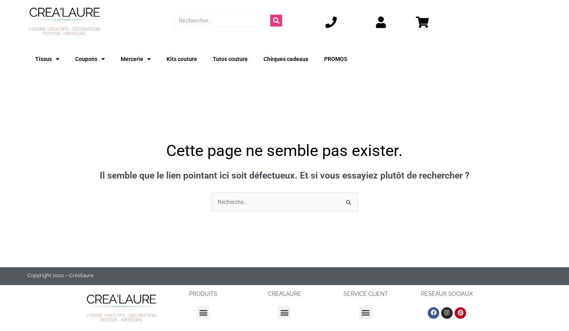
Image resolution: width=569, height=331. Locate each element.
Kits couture (185, 59)
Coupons (91, 59)
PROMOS (344, 59)
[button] (203, 313)
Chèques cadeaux (292, 59)
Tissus (48, 59)
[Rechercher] (276, 21)
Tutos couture (235, 59)
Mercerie (138, 59)
